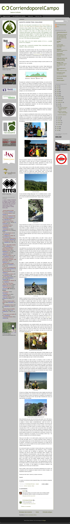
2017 (58, 87)
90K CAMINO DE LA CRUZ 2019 (61, 46)
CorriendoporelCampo (27, 500)
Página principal (6, 16)
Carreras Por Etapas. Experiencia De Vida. (61, 60)
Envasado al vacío (61, 72)
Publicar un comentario (26, 506)
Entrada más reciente (25, 512)
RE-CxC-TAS (38, 16)
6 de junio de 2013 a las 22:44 (28, 495)
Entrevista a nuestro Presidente (61, 55)
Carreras (29, 485)
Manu (58, 26)
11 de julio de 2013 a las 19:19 (28, 503)
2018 (58, 85)
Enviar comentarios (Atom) (30, 514)
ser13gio (59, 41)
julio (59, 104)
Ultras (33, 485)
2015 (58, 91)
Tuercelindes (60, 53)
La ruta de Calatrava (62, 114)
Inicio (37, 512)
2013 (58, 95)
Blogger (44, 520)
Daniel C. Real (43, 29)
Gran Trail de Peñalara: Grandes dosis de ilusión (62, 108)
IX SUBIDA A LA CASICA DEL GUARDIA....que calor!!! (62, 65)
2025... (58, 42)
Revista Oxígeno (60, 80)
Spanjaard (59, 49)
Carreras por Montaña (62, 76)
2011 (58, 128)
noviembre (60, 98)
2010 (58, 130)
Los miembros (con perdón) (19, 16)
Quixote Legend (42, 28)
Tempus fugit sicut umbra (62, 70)
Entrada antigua (47, 512)
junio (59, 105)
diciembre (60, 96)
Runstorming (60, 78)
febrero (59, 122)
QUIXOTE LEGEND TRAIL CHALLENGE (62, 112)
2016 (58, 89)
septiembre (60, 102)
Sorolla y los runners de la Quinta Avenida (62, 51)
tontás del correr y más (62, 58)
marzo (59, 120)
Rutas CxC (30, 16)
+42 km (25, 485)
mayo (59, 117)
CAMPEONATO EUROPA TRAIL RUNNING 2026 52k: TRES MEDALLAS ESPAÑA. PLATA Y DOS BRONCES (62, 37)
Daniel (23, 490)
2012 (58, 126)
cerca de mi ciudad (38, 54)
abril (59, 118)
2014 (58, 93)
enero (59, 124)
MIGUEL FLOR (60, 62)
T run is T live (60, 44)
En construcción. (60, 73)
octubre (59, 100)
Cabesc (48, 317)
